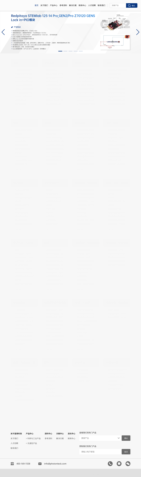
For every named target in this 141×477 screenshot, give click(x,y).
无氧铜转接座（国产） (55, 317)
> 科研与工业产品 (33, 438)
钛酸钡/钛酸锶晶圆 (23, 381)
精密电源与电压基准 (23, 197)
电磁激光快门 (51, 134)
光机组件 (50, 190)
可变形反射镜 (51, 164)
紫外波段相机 (20, 141)
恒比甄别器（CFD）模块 (118, 250)
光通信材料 (112, 381)
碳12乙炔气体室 (22, 265)
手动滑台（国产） (84, 253)
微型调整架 (51, 381)
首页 (36, 5)
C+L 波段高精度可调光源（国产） (25, 92)
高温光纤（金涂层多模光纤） (118, 164)
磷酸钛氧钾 (20, 343)
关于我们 (44, 5)
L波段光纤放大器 (53, 96)
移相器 (111, 197)
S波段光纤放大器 (53, 92)
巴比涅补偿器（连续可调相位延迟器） (87, 220)
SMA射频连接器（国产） (56, 313)
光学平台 (80, 362)
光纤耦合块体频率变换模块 (25, 336)
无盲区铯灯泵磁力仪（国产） (56, 265)
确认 (131, 5)
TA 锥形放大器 (52, 81)
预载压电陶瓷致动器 (85, 261)
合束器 (49, 205)
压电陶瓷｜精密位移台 (87, 242)
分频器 (111, 205)
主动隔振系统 (82, 373)
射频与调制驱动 (21, 212)
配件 (46, 362)
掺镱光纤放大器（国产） (56, 100)
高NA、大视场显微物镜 (87, 321)
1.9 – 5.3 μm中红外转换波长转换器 (25, 332)
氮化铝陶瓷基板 (21, 373)
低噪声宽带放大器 (84, 74)
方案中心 (60, 433)
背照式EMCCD (21, 164)
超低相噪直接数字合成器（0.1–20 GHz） (118, 212)
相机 (15, 122)
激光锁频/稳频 (21, 220)
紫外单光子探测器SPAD (87, 85)
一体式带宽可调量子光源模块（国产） (25, 70)
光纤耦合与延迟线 (53, 197)
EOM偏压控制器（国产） (56, 141)
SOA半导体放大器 (53, 104)
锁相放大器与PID (22, 205)
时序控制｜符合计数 (117, 242)
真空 (17, 250)
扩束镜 (80, 336)
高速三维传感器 (21, 145)
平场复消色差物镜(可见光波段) (87, 343)
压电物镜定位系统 (84, 265)
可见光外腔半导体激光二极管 (25, 74)
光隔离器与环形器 (53, 201)
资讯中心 (71, 433)
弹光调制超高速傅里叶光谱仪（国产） (87, 130)
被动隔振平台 (82, 377)
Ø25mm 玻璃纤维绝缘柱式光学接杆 (56, 369)
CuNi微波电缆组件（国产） (56, 332)
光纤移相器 (81, 209)
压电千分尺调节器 (84, 268)
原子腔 (18, 280)
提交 (126, 452)
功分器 (111, 193)
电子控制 (18, 182)
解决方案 (73, 5)
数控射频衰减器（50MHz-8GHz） (118, 201)
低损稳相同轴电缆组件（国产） (56, 340)
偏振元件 (50, 212)
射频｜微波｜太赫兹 (117, 182)
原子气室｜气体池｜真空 (25, 242)
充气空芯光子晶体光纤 (24, 276)
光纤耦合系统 (82, 369)
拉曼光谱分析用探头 (54, 396)
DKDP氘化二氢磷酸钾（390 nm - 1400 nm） (25, 325)
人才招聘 (92, 5)
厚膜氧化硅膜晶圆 (22, 388)
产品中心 (54, 5)
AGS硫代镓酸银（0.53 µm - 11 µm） (25, 321)
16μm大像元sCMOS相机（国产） (25, 160)
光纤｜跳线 (112, 122)
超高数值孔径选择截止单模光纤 (118, 130)
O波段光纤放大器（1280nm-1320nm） (56, 89)
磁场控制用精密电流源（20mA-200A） (56, 284)
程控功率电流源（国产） (56, 253)
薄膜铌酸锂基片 (21, 385)
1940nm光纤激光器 (23, 85)
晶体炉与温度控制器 (23, 340)
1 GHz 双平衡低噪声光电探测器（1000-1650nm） (87, 77)
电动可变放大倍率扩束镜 (87, 310)
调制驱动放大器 (114, 209)
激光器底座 (51, 392)
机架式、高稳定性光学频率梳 (25, 96)
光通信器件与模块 (115, 385)
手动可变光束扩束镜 (85, 313)
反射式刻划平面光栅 (116, 100)
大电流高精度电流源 (54, 276)
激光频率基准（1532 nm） (25, 257)
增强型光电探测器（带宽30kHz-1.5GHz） (87, 70)
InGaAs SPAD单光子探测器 (87, 100)
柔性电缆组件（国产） (55, 310)
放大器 (18, 201)
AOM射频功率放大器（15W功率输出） (56, 149)
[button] (3, 32)
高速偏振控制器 (83, 224)
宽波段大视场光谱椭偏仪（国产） (87, 190)
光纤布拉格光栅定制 (116, 89)
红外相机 (19, 152)
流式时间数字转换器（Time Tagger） (118, 261)
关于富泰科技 (16, 433)
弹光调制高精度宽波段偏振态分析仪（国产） (87, 197)
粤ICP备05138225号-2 (101, 473)
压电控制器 (81, 276)
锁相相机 (19, 134)
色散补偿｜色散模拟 (117, 302)
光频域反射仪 (82, 145)
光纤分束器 (51, 209)
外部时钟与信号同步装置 (118, 253)
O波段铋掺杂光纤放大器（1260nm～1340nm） (56, 85)
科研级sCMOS (21, 156)
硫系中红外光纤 (114, 160)
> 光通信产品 (31, 443)
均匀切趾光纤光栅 (115, 81)
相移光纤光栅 (113, 77)
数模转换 (19, 193)
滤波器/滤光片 (52, 224)
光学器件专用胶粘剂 (116, 377)
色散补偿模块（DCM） (117, 317)
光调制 (47, 122)
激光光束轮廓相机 (22, 149)
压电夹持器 (81, 280)
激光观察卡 (51, 388)
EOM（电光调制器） (54, 156)
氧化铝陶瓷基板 (21, 369)
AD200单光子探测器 (85, 92)
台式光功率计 (82, 160)
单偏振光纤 (112, 141)
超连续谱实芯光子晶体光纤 (118, 156)
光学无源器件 (51, 182)
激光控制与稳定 (21, 216)
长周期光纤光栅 (114, 74)
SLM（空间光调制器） (55, 152)
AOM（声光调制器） (55, 137)
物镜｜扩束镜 (82, 302)
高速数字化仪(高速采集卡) (87, 152)
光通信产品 (112, 362)
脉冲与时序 (20, 209)
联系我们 (101, 5)
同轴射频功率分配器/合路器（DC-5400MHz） (118, 216)
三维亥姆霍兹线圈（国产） (56, 250)
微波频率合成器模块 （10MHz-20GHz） (118, 220)
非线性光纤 (112, 134)
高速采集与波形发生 (23, 224)
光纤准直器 (51, 220)
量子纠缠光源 (20, 104)
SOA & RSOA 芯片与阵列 (56, 74)
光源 (15, 63)
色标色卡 (50, 385)
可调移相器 (81, 212)
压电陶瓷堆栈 (82, 272)
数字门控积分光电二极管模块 (87, 81)
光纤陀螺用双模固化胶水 (118, 373)
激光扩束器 (81, 332)
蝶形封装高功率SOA (54, 77)
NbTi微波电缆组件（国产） (56, 328)
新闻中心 (82, 5)
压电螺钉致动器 (83, 250)
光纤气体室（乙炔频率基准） (25, 261)
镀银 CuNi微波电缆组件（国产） (56, 336)
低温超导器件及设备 (55, 302)
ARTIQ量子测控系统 (116, 265)
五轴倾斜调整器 (52, 373)
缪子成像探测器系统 (85, 137)
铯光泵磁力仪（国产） (55, 272)
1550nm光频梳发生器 (24, 89)
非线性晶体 (19, 302)
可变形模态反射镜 (53, 160)
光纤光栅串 (112, 85)
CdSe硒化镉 (20, 310)
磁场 (46, 242)
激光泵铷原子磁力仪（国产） (56, 261)
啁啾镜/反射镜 (52, 193)
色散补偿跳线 (113, 310)
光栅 (108, 63)
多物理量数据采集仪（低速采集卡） (87, 156)
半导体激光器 (20, 100)
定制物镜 (81, 328)
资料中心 (48, 433)
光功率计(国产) (83, 141)
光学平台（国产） (84, 381)
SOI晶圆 (18, 396)
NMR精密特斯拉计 (54, 280)
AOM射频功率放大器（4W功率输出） (56, 145)
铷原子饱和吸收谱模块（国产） (25, 284)
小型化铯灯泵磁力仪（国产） (56, 268)
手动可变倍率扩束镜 (85, 317)
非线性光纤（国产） (116, 137)
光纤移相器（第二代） (86, 205)
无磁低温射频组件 (115, 190)
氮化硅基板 (20, 377)
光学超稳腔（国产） (23, 253)
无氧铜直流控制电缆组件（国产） (56, 325)
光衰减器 (50, 216)
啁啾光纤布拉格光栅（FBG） (118, 92)
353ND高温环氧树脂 (54, 377)
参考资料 (63, 5)
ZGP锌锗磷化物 (21, 328)
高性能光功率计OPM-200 (87, 134)
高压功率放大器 (83, 149)
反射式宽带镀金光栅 (116, 104)
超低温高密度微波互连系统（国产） (56, 343)
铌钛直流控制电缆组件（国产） (56, 321)
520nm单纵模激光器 (24, 81)
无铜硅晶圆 (20, 392)
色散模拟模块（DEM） (117, 313)
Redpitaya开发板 (22, 190)
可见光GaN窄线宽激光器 (25, 77)
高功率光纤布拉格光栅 (117, 70)
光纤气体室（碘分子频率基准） (25, 268)
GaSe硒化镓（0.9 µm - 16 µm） (25, 317)
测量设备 (80, 122)
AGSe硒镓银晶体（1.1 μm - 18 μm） (25, 313)
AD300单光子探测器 (85, 96)
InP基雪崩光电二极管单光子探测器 (87, 104)
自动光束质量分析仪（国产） (87, 164)
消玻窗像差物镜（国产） (87, 340)
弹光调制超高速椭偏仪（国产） (87, 193)
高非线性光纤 (113, 149)
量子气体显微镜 (83, 325)
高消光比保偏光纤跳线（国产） (118, 145)
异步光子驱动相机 (22, 137)
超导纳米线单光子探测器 (87, 89)
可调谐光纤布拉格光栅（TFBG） (118, 96)
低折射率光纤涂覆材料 (117, 369)
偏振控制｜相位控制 (86, 182)
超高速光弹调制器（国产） (56, 130)
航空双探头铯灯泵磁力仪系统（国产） (56, 257)
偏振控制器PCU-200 (85, 201)
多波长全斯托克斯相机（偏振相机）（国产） (25, 130)
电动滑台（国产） (84, 257)
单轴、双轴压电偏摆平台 (87, 284)
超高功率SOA (51, 70)
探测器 (78, 63)
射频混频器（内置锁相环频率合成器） (118, 224)
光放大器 (49, 63)
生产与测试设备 (114, 388)
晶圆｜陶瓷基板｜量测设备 (25, 362)
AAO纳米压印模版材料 (24, 400)
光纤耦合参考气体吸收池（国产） (25, 272)
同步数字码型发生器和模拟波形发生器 (118, 257)
